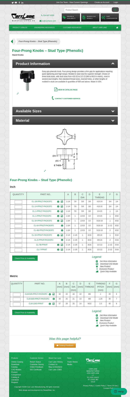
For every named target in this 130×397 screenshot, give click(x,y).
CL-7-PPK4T (42, 250)
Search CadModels (89, 17)
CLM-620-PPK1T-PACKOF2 (36, 294)
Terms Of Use (112, 386)
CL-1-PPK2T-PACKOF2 (41, 216)
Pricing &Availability (69, 17)
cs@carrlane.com (48, 21)
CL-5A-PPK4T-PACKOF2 (42, 235)
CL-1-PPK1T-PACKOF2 (41, 211)
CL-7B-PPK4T (41, 245)
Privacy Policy (88, 386)
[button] (65, 111)
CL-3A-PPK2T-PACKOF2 (42, 221)
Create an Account (101, 2)
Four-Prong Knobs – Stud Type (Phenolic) (41, 180)
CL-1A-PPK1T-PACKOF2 (42, 206)
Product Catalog (20, 27)
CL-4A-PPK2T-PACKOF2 (44, 225)
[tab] (65, 64)
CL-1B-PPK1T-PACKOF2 (42, 201)
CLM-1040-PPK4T (36, 304)
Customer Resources (72, 27)
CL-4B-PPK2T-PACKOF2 (44, 230)
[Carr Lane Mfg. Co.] (23, 17)
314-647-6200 (47, 15)
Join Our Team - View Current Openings (72, 2)
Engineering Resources (44, 27)
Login (116, 2)
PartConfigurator (109, 17)
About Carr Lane (100, 27)
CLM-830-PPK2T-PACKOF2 (38, 299)
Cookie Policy (100, 386)
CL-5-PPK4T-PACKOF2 (43, 240)
